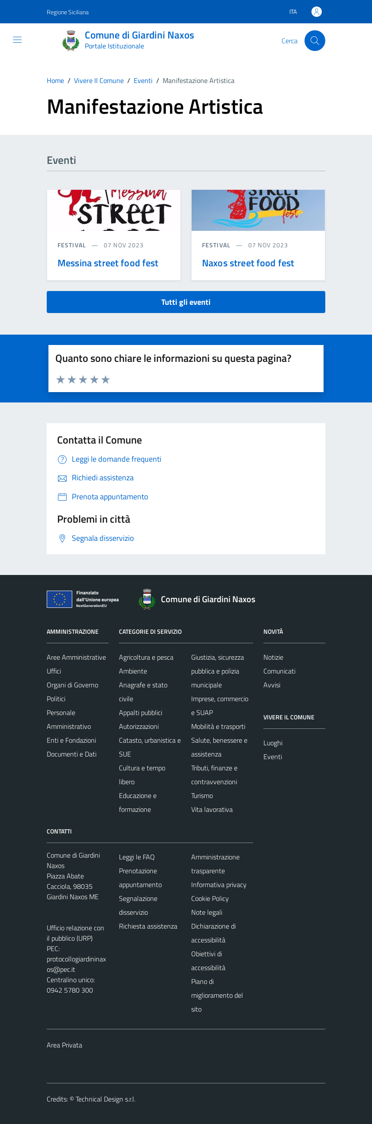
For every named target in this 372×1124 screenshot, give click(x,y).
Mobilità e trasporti (218, 726)
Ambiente (133, 671)
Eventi (272, 756)
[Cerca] (315, 40)
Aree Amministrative (76, 657)
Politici (56, 698)
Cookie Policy (210, 898)
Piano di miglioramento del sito (217, 995)
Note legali (206, 912)
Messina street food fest (108, 263)
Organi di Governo (72, 685)
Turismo (202, 795)
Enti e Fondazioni (71, 740)
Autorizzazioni (139, 726)
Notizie (273, 657)
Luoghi (272, 743)
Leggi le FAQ (137, 857)
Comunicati (279, 671)
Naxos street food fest (248, 263)
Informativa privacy (219, 884)
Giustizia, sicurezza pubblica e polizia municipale (217, 671)
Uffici (54, 671)
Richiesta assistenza (148, 926)
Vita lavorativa (212, 809)
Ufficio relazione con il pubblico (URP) (75, 933)
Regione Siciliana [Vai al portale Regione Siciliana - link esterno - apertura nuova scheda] (68, 11)
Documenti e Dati (71, 754)
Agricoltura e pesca (146, 657)
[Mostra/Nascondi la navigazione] (17, 40)
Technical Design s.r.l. (105, 1099)
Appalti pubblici (140, 712)
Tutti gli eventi (186, 302)
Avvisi (271, 685)
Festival (73, 244)
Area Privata (64, 1045)
